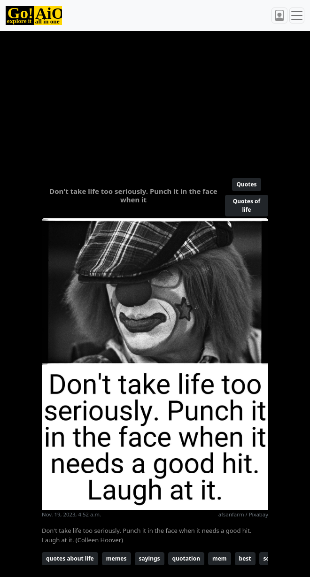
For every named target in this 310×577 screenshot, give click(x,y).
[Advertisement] (155, 100)
